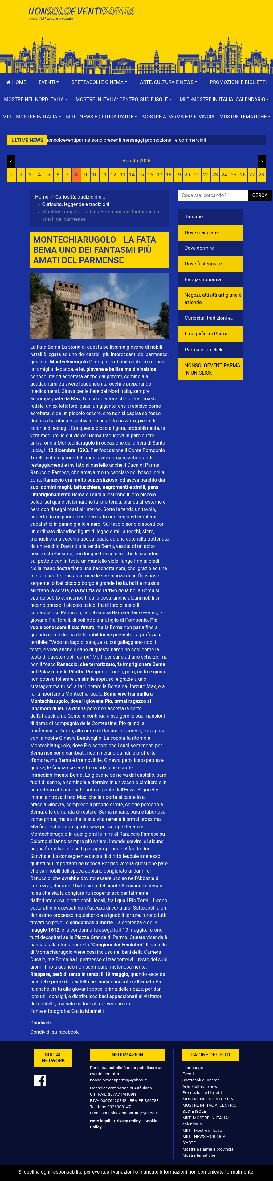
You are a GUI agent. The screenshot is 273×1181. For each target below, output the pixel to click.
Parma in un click (203, 350)
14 (132, 175)
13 (122, 175)
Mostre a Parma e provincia (178, 117)
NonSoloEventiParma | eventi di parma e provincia (81, 17)
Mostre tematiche (198, 1155)
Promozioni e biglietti (238, 82)
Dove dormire (199, 248)
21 (196, 175)
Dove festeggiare (203, 264)
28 (261, 175)
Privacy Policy (127, 1120)
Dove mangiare (201, 233)
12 (113, 175)
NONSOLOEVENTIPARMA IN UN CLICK (212, 369)
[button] (48, 82)
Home (16, 82)
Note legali (100, 1120)
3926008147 (119, 1106)
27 (252, 175)
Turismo (194, 217)
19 (178, 175)
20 (187, 175)
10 (95, 175)
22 (206, 175)
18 (169, 175)
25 (233, 175)
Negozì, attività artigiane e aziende (213, 298)
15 (141, 175)
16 (150, 175)
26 (243, 175)
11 (104, 175)
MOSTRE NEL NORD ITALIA (207, 1098)
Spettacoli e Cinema (201, 1079)
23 (215, 175)
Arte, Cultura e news (201, 1086)
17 (159, 175)
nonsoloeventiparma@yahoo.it (118, 1079)
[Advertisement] (192, 25)
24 (224, 175)
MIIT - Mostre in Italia (202, 1130)
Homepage (192, 1067)
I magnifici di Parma (207, 334)
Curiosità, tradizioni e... (210, 318)
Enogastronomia (203, 280)
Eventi (188, 1073)
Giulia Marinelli (87, 1011)
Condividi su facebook (54, 1032)
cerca (259, 195)
